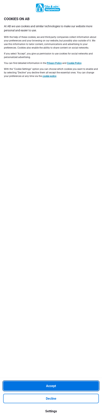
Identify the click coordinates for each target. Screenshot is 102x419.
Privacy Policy (54, 63)
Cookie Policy (74, 63)
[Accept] (51, 386)
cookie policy (49, 76)
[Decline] (51, 398)
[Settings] (51, 411)
